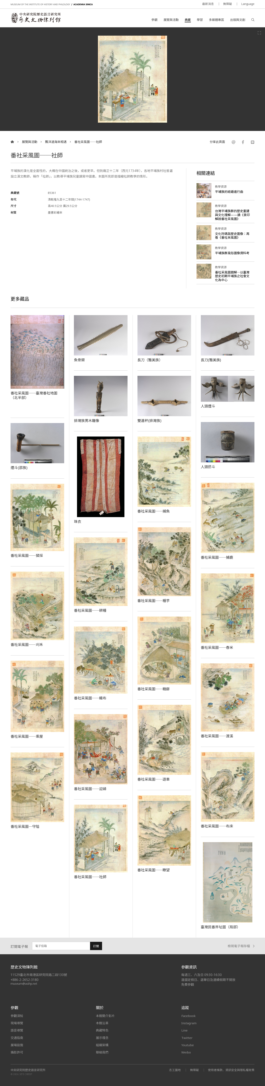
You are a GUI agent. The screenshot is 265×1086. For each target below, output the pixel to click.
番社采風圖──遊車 (153, 779)
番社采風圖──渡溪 (217, 735)
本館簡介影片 (105, 1016)
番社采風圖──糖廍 (153, 688)
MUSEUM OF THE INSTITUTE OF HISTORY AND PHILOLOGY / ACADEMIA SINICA (52, 4)
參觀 (154, 20)
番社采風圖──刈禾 (27, 644)
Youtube (187, 1045)
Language (247, 4)
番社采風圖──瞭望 (153, 869)
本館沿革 (102, 1023)
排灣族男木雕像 (86, 420)
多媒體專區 (216, 20)
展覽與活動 (171, 20)
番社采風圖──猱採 (27, 555)
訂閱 (96, 946)
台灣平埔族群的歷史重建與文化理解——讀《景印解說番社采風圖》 (232, 215)
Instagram (188, 1023)
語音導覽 (17, 1030)
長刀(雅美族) (211, 359)
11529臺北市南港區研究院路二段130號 (39, 975)
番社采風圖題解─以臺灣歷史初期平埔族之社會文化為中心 (232, 276)
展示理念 (102, 1038)
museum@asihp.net (24, 984)
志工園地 (175, 1070)
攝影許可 (17, 1052)
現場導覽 (17, 1023)
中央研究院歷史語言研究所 (28, 1070)
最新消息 (208, 4)
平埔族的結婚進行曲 (229, 192)
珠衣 (77, 521)
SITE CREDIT (26, 1074)
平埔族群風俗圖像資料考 (232, 253)
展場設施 (17, 1045)
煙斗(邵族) (19, 467)
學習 (200, 20)
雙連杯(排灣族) (149, 420)
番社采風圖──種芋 (153, 600)
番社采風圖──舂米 (217, 647)
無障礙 (227, 4)
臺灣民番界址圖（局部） (220, 926)
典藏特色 (102, 1030)
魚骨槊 (79, 359)
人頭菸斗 (208, 466)
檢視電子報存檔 (241, 946)
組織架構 (102, 1045)
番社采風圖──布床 (217, 826)
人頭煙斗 (208, 406)
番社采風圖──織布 (90, 697)
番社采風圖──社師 (88, 141)
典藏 (188, 20)
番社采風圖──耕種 (90, 610)
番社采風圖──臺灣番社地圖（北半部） (34, 395)
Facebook (188, 1016)
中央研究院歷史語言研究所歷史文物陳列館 (36, 17)
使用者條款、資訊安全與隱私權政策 (231, 1070)
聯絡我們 (102, 1052)
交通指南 (17, 1038)
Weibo (186, 1052)
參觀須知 (17, 1016)
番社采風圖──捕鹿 (217, 557)
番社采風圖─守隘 (25, 826)
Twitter (187, 1038)
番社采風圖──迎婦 (90, 788)
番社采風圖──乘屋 (27, 736)
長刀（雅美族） (150, 359)
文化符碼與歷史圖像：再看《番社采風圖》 (232, 236)
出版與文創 (237, 20)
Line (184, 1030)
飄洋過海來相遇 (56, 141)
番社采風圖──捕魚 (153, 511)
